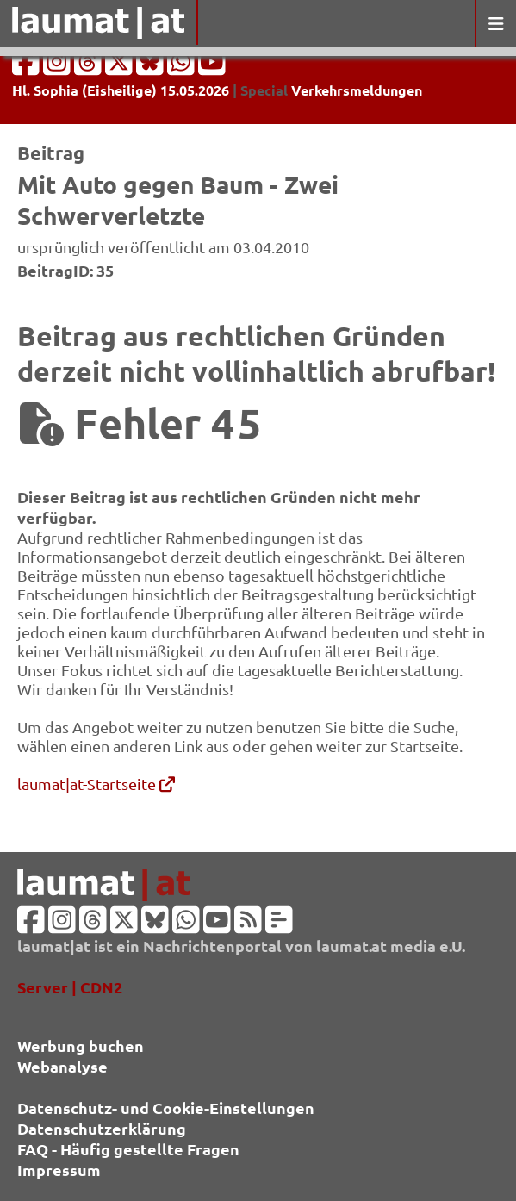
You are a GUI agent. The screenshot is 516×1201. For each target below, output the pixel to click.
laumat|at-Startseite (96, 784)
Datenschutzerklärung (101, 1128)
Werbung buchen (80, 1045)
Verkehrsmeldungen (356, 90)
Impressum (59, 1169)
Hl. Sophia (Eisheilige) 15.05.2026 (120, 90)
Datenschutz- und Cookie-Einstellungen (165, 1107)
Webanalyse (62, 1066)
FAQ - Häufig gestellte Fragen (128, 1149)
